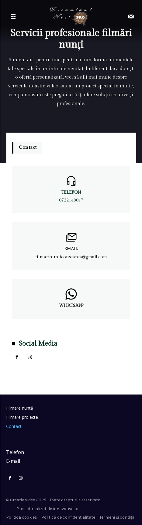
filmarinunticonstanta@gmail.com (71, 256)
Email (71, 248)
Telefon (71, 192)
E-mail (13, 461)
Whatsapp (71, 305)
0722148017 (71, 200)
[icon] (131, 17)
